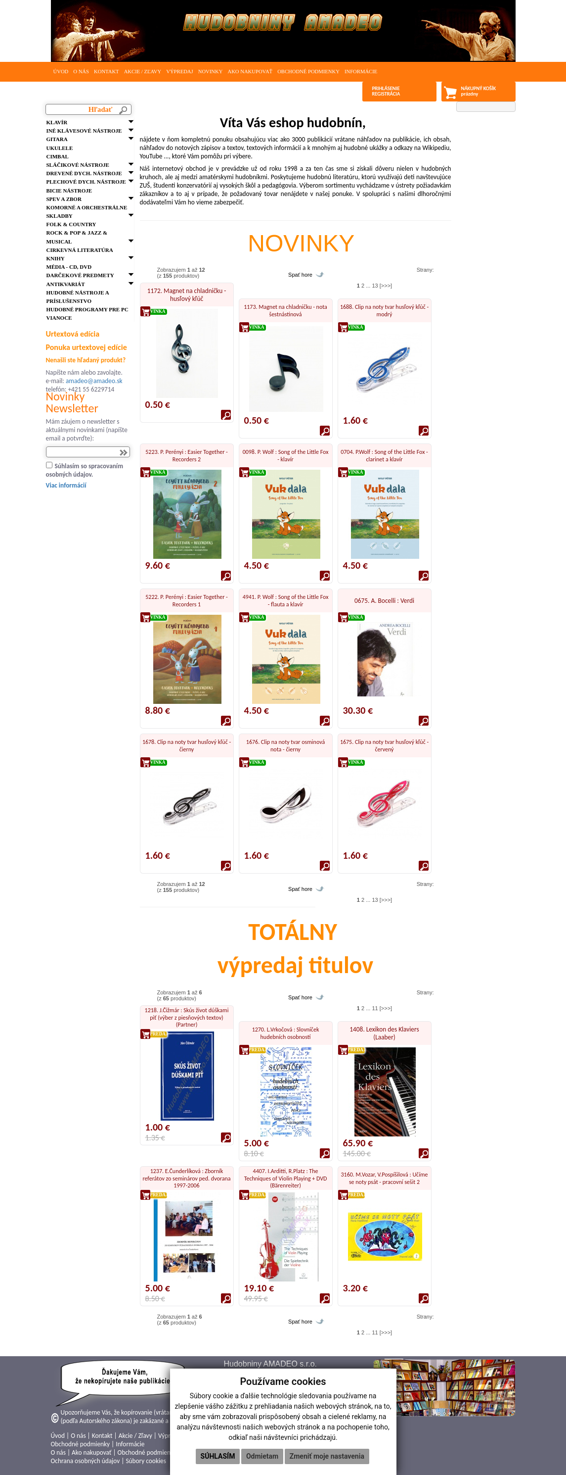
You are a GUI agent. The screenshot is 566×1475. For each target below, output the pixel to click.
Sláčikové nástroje (77, 165)
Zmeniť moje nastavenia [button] (327, 1456)
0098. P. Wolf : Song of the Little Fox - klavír (286, 455)
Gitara (57, 139)
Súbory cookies (146, 1461)
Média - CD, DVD (69, 267)
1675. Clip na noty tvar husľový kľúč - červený (384, 745)
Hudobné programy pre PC (87, 309)
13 (375, 286)
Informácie (361, 71)
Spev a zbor (64, 199)
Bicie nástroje (69, 191)
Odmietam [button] (262, 1456)
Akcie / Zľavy (143, 71)
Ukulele (59, 148)
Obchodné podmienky (308, 71)
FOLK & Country (71, 224)
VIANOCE (59, 318)
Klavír (57, 122)
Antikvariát (65, 284)
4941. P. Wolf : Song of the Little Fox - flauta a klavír (286, 600)
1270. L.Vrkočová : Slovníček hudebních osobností (285, 1033)
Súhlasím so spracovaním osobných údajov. (85, 470)
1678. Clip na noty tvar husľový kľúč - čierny (186, 745)
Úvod (61, 71)
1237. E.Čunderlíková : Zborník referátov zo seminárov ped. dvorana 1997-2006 (186, 1178)
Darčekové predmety (80, 275)
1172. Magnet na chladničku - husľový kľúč (186, 295)
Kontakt (106, 71)
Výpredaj (179, 71)
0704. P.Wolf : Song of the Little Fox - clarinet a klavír (384, 455)
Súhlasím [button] (218, 1456)
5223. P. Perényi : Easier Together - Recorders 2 (186, 455)
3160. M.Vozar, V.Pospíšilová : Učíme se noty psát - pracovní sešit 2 (384, 1178)
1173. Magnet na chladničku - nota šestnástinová (285, 310)
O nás (81, 71)
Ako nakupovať (249, 71)
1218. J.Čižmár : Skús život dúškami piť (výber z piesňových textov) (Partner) (187, 1017)
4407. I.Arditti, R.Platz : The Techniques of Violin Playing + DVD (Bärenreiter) (285, 1178)
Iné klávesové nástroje (84, 131)
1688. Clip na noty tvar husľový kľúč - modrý (384, 310)
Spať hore (300, 275)
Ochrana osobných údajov (85, 1461)
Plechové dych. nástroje (86, 182)
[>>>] (386, 286)
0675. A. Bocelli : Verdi (384, 600)
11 (375, 1008)
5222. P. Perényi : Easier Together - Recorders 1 (186, 600)
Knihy (55, 258)
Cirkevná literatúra (79, 250)
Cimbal (57, 156)
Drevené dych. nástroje (84, 173)
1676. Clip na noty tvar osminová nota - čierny (285, 745)
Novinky (210, 71)
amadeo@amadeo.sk (94, 381)
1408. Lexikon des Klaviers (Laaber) (384, 1033)
